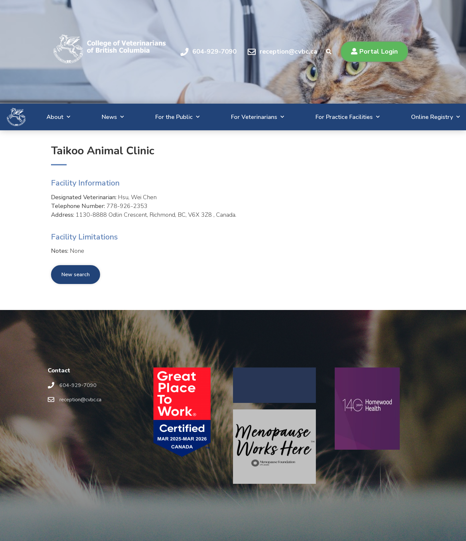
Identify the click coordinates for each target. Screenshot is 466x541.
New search (75, 274)
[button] (374, 51)
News (85, 117)
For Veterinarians (238, 117)
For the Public (154, 117)
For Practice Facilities (332, 117)
